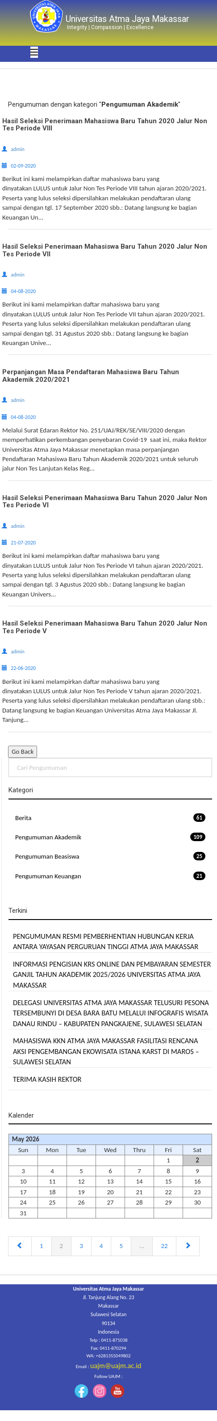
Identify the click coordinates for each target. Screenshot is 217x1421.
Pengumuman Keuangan (110, 876)
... (141, 1246)
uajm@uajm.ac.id (115, 1365)
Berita (110, 817)
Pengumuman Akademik (110, 837)
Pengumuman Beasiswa (110, 856)
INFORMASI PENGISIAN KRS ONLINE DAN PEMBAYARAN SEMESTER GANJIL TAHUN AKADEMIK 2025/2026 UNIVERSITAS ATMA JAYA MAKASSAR (112, 974)
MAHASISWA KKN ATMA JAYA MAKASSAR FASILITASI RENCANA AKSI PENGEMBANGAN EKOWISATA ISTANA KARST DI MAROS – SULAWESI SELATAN (106, 1051)
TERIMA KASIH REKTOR (47, 1079)
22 (164, 1246)
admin (18, 149)
